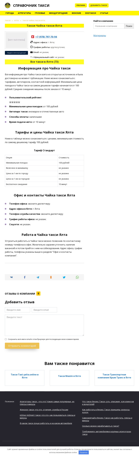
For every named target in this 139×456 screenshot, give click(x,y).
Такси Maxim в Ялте (69, 375)
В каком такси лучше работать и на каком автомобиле (46, 423)
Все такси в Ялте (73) (44, 61)
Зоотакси (90, 13)
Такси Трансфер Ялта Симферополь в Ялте (24, 418)
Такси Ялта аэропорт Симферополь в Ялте (24, 397)
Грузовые (40, 13)
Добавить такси (98, 5)
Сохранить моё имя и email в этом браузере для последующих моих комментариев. (43, 339)
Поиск (129, 26)
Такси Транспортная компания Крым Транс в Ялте (114, 376)
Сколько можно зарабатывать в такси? (100, 426)
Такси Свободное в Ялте (69, 418)
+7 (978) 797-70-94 (46, 36)
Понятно (83, 452)
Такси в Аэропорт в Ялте (69, 396)
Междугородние (58, 13)
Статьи (104, 13)
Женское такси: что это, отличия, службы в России (44, 409)
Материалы (99, 35)
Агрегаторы (24, 13)
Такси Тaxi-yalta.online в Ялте (25, 376)
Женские (76, 13)
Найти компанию (103, 20)
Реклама (81, 5)
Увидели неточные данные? (16, 53)
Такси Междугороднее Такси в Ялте (114, 397)
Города (10, 13)
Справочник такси (31, 5)
